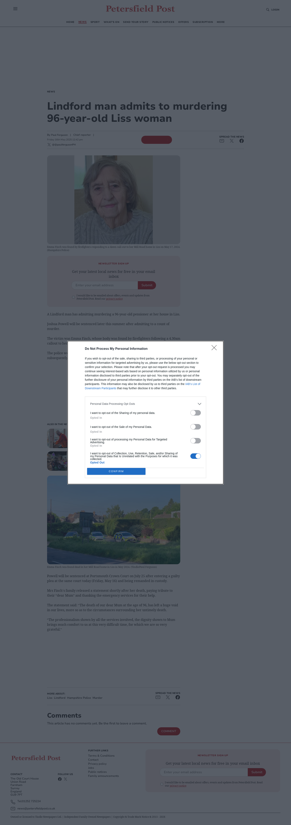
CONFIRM (116, 471)
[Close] (215, 349)
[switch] (195, 413)
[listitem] (145, 404)
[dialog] (145, 412)
